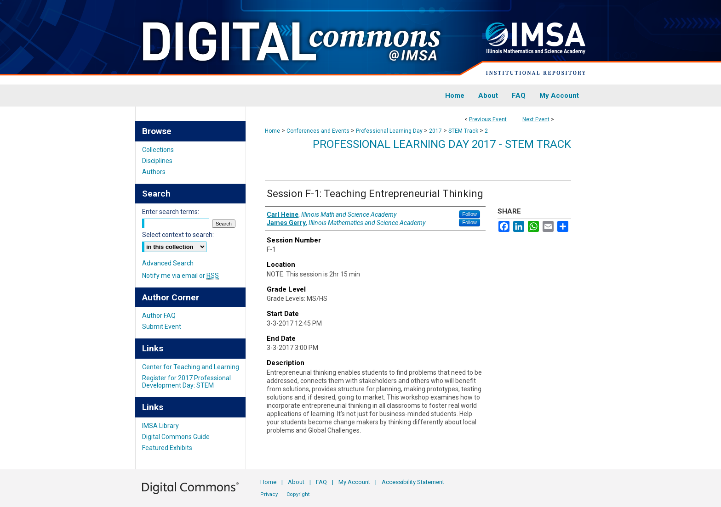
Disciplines (157, 160)
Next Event (535, 119)
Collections (158, 149)
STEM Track (464, 131)
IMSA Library (160, 425)
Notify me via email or (180, 275)
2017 (436, 131)
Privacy (269, 494)
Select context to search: (178, 234)
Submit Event (161, 326)
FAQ (321, 482)
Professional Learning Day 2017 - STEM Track (442, 144)
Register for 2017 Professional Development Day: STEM (186, 381)
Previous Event (488, 119)
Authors (154, 171)
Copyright (297, 494)
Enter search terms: (170, 211)
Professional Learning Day (390, 131)
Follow (469, 214)
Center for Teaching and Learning (190, 367)
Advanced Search (168, 263)
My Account (354, 482)
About (296, 482)
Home (272, 131)
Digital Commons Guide (176, 436)
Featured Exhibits (167, 447)
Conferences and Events (318, 131)
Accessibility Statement (413, 482)
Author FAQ (159, 315)
